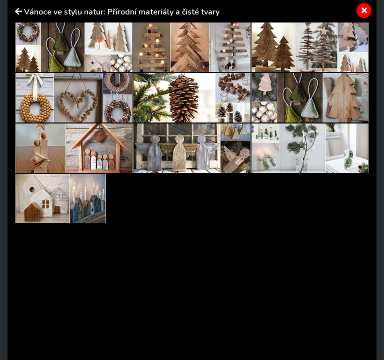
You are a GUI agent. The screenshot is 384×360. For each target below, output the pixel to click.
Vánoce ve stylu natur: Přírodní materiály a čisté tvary (122, 12)
